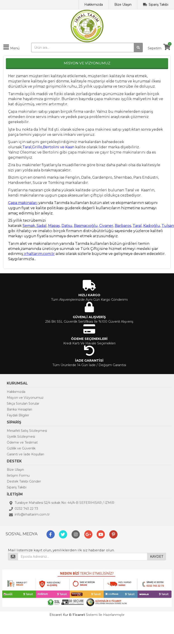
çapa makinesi (98, 129)
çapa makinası (107, 99)
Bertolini (50, 152)
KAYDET (156, 557)
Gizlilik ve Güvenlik (21, 448)
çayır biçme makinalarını (123, 152)
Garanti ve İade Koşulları (25, 454)
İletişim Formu (18, 475)
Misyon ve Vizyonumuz (25, 398)
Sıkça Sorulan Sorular (23, 403)
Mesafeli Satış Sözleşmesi (27, 431)
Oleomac (28, 152)
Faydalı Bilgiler (18, 415)
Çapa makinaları (23, 111)
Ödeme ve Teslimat (22, 442)
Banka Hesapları (19, 409)
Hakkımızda (93, 4)
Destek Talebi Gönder (24, 481)
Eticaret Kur (58, 615)
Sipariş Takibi (158, 4)
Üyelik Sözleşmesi (21, 437)
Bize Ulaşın (123, 4)
